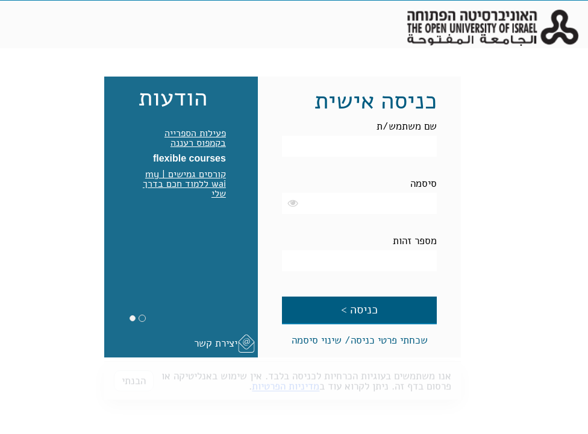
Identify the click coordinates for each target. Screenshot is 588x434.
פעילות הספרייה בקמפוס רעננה (195, 138)
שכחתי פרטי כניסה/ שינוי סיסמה (360, 340)
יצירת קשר (215, 343)
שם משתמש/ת (407, 126)
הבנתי (134, 377)
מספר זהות (415, 241)
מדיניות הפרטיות (285, 382)
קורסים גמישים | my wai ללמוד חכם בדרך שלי (184, 184)
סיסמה (423, 183)
